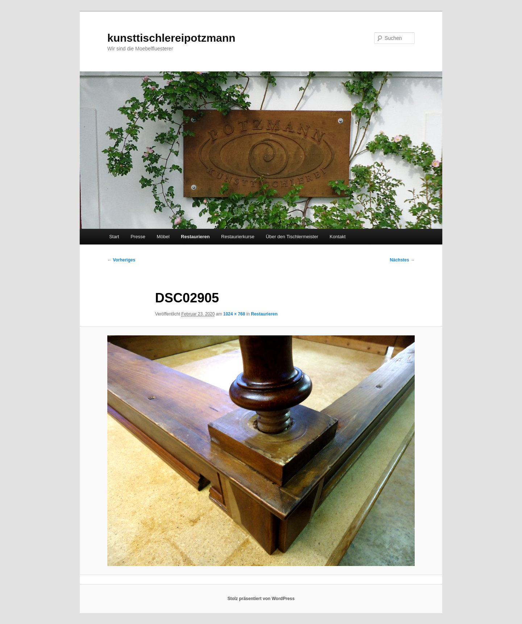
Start (114, 236)
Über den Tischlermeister (292, 236)
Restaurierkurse (237, 236)
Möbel (163, 236)
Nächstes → (402, 260)
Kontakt (337, 236)
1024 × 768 (234, 314)
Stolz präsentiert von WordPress (260, 598)
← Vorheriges (121, 260)
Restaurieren (195, 236)
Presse (137, 236)
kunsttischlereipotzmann (171, 38)
